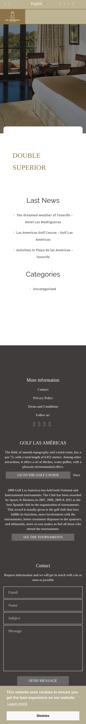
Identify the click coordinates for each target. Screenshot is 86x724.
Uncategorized (44, 289)
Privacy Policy (43, 398)
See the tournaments (43, 537)
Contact (43, 389)
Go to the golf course (38, 475)
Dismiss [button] (43, 716)
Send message (43, 681)
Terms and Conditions (43, 406)
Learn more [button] (17, 704)
